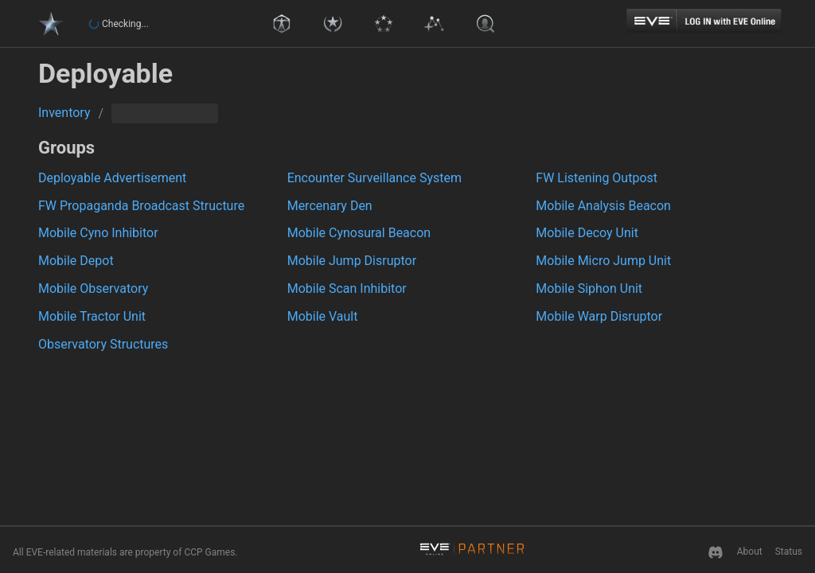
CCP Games (209, 552)
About (749, 551)
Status (788, 551)
